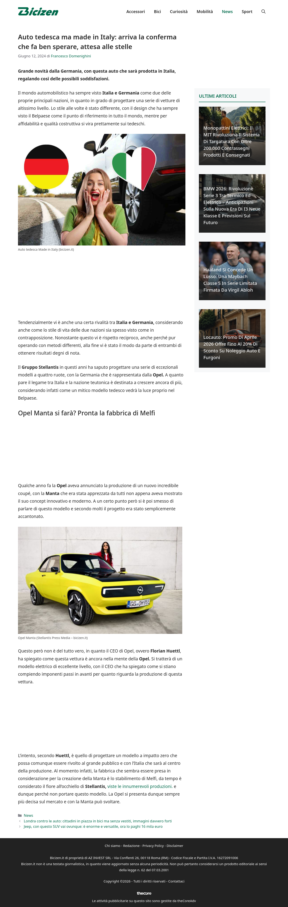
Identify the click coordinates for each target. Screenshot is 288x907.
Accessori (135, 11)
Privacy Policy (153, 845)
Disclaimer (174, 845)
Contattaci (176, 881)
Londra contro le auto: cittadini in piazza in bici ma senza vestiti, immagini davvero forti (98, 821)
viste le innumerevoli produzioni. (140, 786)
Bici (157, 11)
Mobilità (205, 11)
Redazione (131, 845)
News (227, 11)
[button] (263, 11)
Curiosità (179, 11)
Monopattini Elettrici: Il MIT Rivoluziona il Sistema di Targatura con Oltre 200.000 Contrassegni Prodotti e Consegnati (231, 141)
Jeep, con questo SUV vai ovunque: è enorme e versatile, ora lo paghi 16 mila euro (93, 826)
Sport (247, 11)
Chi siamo (112, 845)
